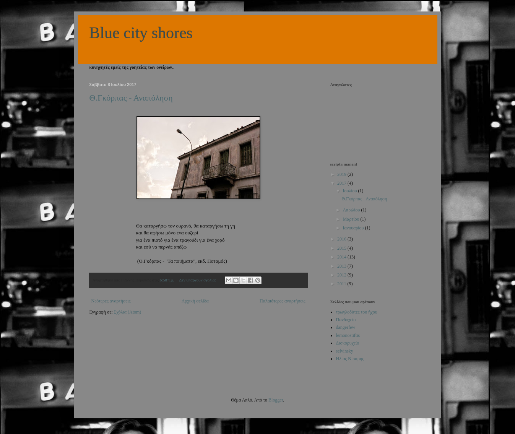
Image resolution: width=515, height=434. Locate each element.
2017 (342, 183)
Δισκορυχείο (347, 343)
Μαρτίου (351, 219)
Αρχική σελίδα (195, 301)
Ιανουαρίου (354, 228)
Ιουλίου (350, 190)
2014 (342, 257)
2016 (342, 239)
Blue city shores (141, 33)
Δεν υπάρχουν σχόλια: (198, 280)
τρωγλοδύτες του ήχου (356, 312)
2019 (342, 174)
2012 (342, 275)
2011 (342, 283)
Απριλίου (352, 210)
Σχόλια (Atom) (127, 312)
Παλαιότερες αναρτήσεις (282, 301)
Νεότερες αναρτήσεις (111, 301)
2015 (342, 248)
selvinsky (344, 351)
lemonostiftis (348, 335)
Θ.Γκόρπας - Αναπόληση (131, 97)
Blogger (275, 400)
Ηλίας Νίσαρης (350, 358)
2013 (342, 266)
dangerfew (346, 327)
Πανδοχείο (346, 319)
